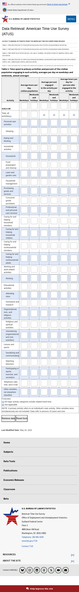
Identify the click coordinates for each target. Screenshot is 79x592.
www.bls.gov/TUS (29, 540)
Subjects (8, 451)
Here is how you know (57, 4)
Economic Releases (14, 480)
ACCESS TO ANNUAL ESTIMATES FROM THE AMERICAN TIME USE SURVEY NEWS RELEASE (33, 41)
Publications (10, 470)
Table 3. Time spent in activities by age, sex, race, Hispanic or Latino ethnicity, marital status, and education (37, 54)
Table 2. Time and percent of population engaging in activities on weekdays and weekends (35, 49)
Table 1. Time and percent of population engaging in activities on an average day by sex (34, 45)
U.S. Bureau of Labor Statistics (24, 19)
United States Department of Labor (18, 10)
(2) (3, 405)
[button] (72, 555)
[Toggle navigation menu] (71, 19)
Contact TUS (27, 546)
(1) (3, 402)
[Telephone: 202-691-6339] (44, 537)
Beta (6, 498)
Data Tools (9, 461)
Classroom (9, 489)
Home (7, 442)
